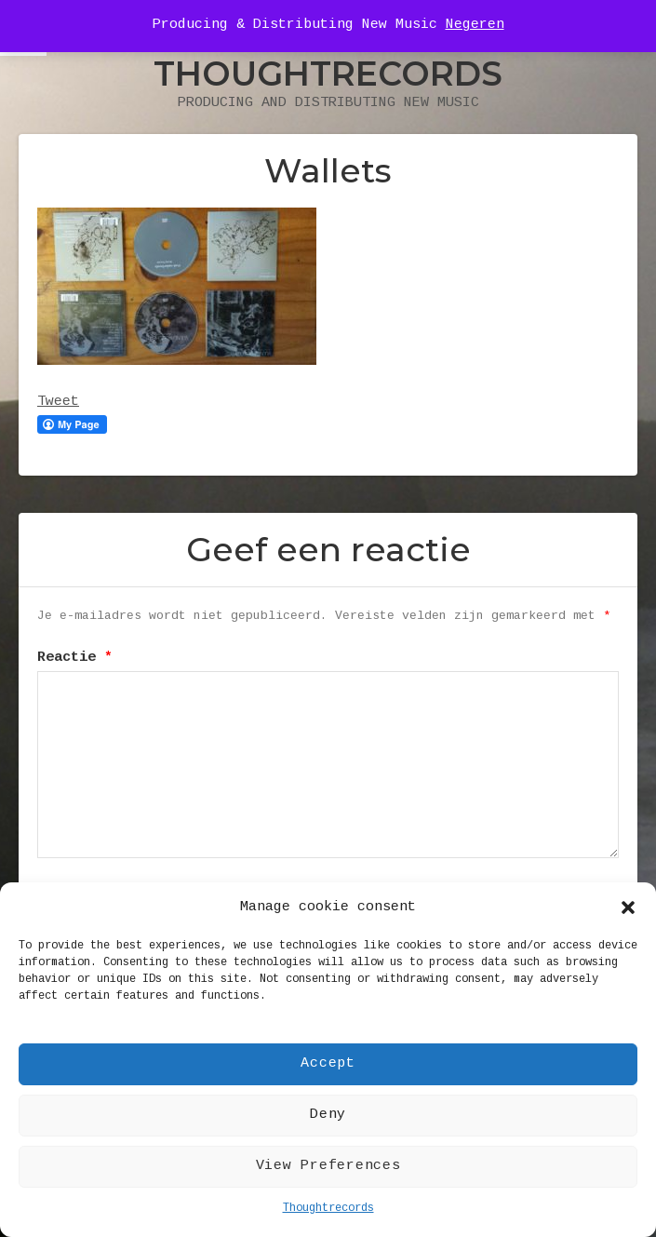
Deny (328, 1115)
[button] (628, 907)
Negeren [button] (475, 25)
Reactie (75, 658)
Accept (328, 1063)
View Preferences (328, 1166)
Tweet (58, 402)
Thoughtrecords (328, 1208)
